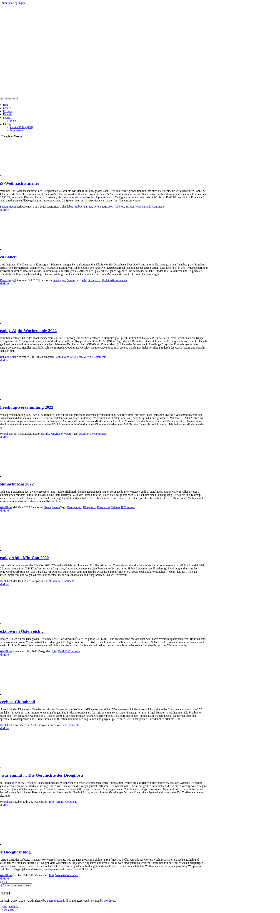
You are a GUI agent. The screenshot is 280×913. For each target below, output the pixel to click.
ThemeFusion (54, 900)
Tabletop (119, 206)
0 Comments (157, 206)
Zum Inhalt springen (13, 2)
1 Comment (128, 507)
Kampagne (59, 280)
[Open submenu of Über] (10, 125)
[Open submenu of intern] (11, 118)
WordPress (110, 900)
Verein (97, 206)
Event (65, 356)
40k (84, 280)
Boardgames (74, 507)
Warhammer (142, 206)
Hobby (78, 206)
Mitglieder (76, 356)
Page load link (9, 906)
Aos (110, 206)
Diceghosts (94, 280)
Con (58, 356)
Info (46, 433)
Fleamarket (103, 507)
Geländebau (66, 206)
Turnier (88, 206)
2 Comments (99, 356)
